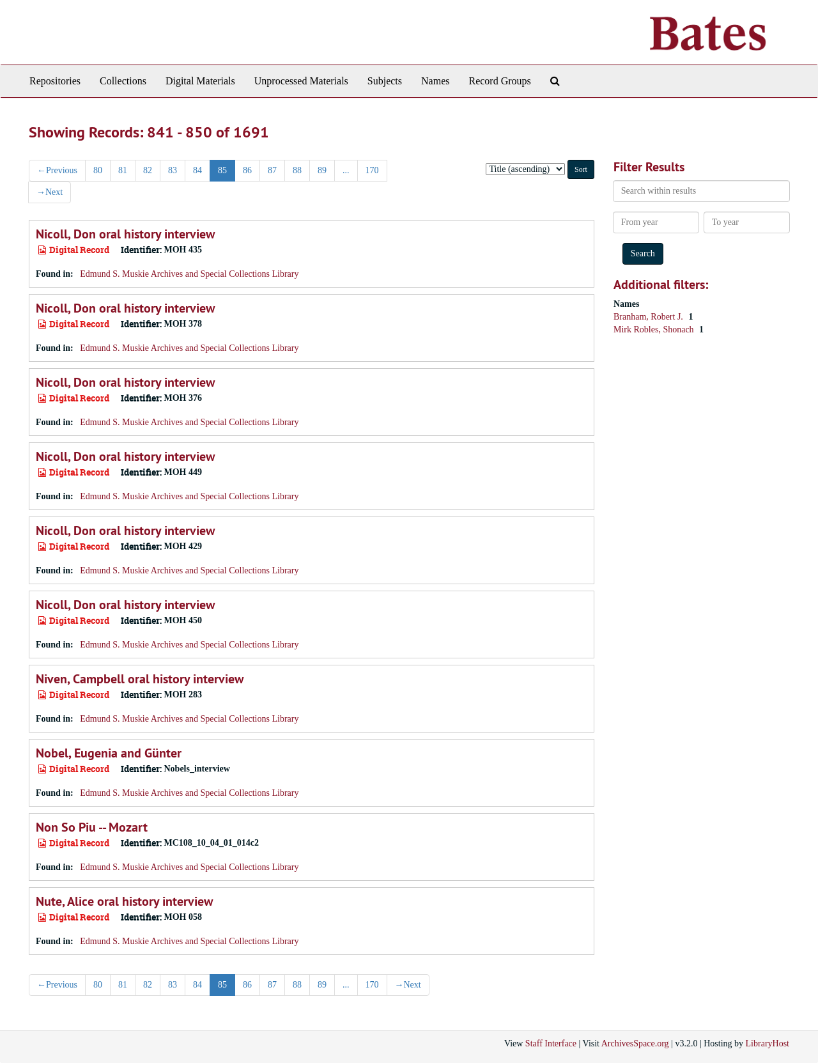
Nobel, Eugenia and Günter (108, 753)
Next (49, 192)
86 (247, 170)
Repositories (55, 80)
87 (272, 170)
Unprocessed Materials (301, 80)
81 (122, 170)
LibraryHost (767, 1043)
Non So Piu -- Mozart (92, 827)
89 (322, 170)
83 (172, 170)
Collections (123, 80)
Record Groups (499, 80)
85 (222, 170)
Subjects (384, 80)
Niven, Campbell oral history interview (139, 679)
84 (197, 170)
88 (297, 170)
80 (97, 170)
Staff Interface (550, 1043)
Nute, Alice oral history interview (124, 901)
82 (147, 170)
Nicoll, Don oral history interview (125, 234)
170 (372, 170)
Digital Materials (200, 80)
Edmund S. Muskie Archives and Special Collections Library (189, 274)
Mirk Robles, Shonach (655, 329)
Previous (57, 170)
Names (435, 80)
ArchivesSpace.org (635, 1043)
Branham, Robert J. (649, 317)
